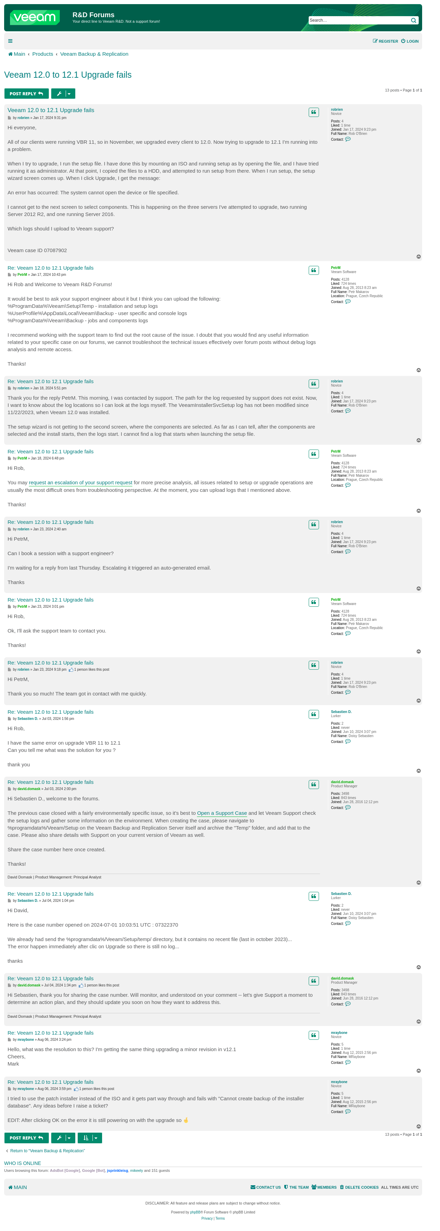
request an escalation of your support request (80, 482)
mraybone (339, 1033)
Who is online (22, 1163)
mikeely (136, 1170)
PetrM (336, 268)
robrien (337, 109)
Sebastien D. (341, 712)
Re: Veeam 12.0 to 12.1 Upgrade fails (51, 268)
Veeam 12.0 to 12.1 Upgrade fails (68, 74)
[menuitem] (409, 41)
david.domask (342, 782)
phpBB (195, 1212)
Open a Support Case (222, 813)
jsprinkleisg (117, 1170)
